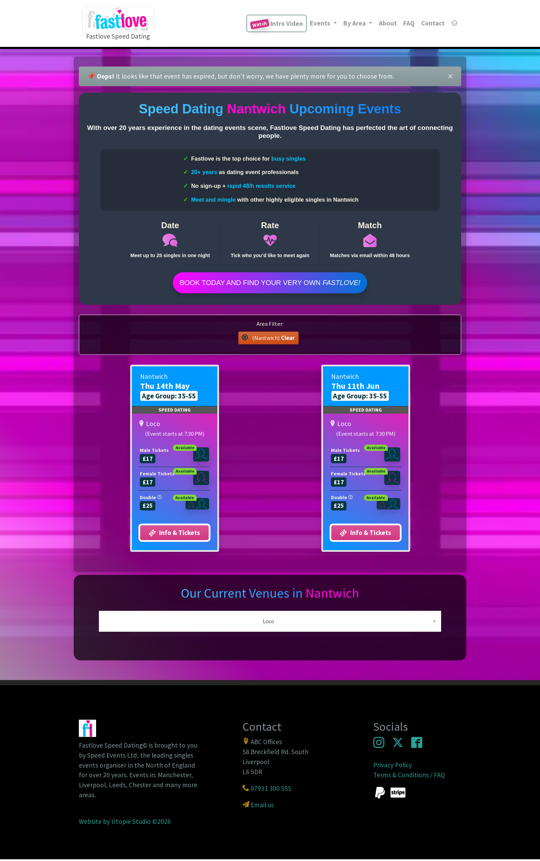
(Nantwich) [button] (268, 339)
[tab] (270, 622)
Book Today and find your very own (270, 283)
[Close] (450, 77)
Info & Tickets (174, 534)
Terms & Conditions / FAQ (409, 776)
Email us (262, 806)
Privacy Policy (392, 766)
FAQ (409, 23)
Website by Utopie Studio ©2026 (125, 823)
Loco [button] (268, 622)
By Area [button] (355, 23)
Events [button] (321, 23)
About (388, 23)
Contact (433, 23)
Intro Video (276, 24)
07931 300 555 (271, 790)
